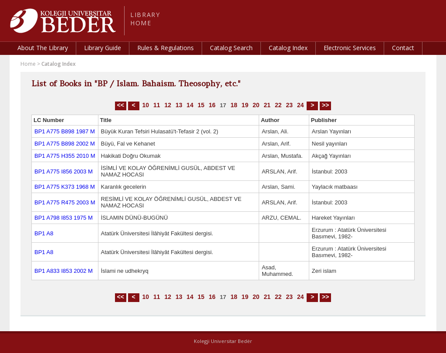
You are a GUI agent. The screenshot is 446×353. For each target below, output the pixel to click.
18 (233, 105)
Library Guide (102, 48)
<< (120, 105)
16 (212, 105)
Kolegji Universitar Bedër (223, 341)
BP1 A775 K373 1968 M (64, 186)
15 (201, 105)
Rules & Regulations (165, 48)
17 (223, 105)
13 (179, 105)
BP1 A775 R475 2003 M (64, 202)
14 (189, 105)
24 (300, 105)
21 (267, 105)
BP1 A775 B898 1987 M (64, 131)
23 (289, 105)
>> (325, 105)
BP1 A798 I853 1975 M (63, 217)
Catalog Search (231, 48)
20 (256, 105)
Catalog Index (288, 48)
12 (167, 105)
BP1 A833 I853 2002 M (63, 271)
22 (278, 105)
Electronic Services (350, 48)
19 (245, 105)
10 (145, 105)
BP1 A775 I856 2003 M (63, 171)
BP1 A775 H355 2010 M (64, 156)
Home (28, 64)
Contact (403, 48)
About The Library (42, 48)
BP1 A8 (43, 233)
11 (156, 105)
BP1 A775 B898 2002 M (64, 143)
